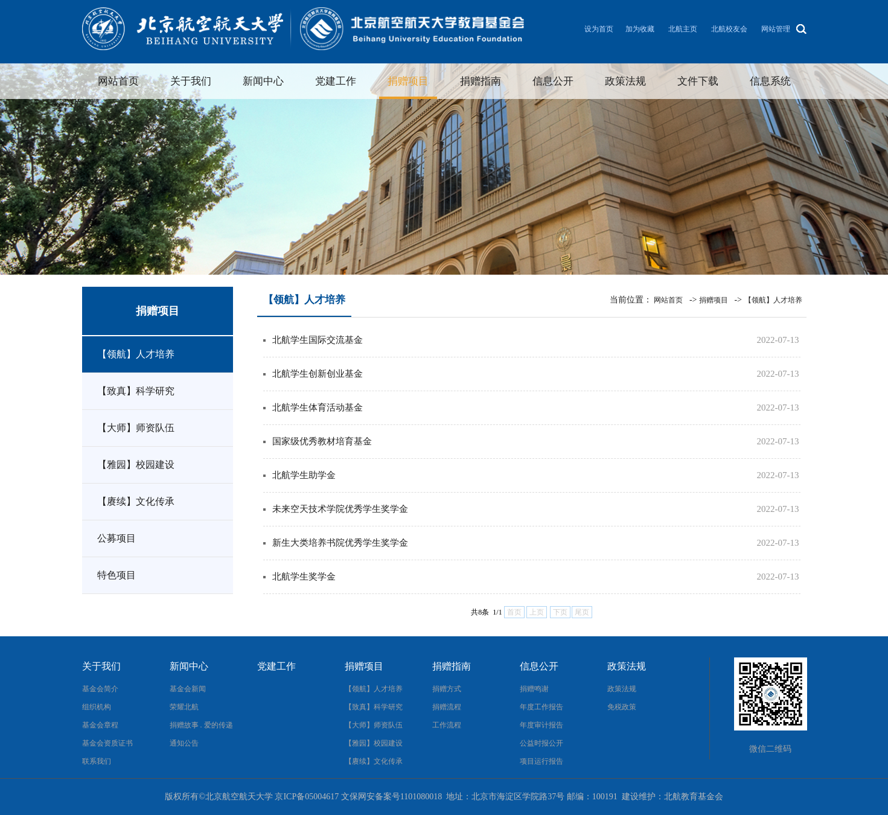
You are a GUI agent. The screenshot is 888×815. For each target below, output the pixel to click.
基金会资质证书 (107, 743)
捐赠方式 (446, 689)
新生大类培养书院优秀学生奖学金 (340, 543)
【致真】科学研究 (135, 391)
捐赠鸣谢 (534, 689)
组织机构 (96, 707)
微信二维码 (770, 748)
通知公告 (184, 743)
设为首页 (598, 29)
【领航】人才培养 (135, 354)
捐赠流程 (446, 707)
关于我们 (190, 81)
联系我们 (96, 761)
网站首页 (118, 81)
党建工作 (335, 81)
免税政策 (621, 707)
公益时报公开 (541, 743)
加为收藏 (639, 29)
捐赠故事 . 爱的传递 (201, 725)
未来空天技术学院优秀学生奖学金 (340, 509)
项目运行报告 (541, 761)
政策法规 (625, 81)
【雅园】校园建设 (135, 464)
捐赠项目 (408, 81)
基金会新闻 (188, 689)
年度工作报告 (541, 707)
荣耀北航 (184, 707)
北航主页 (682, 29)
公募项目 (116, 538)
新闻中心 (263, 81)
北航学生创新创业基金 (317, 374)
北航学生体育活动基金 (317, 407)
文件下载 (697, 81)
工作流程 (446, 725)
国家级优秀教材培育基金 (322, 441)
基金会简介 (100, 689)
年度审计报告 (541, 725)
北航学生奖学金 (304, 576)
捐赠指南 (480, 81)
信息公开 (552, 81)
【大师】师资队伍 (135, 428)
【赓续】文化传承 (135, 501)
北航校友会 (729, 29)
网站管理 (775, 29)
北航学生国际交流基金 (317, 340)
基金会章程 (100, 725)
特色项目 (116, 575)
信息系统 (770, 81)
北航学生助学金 (304, 475)
